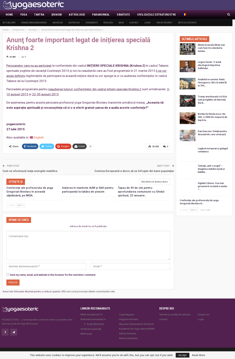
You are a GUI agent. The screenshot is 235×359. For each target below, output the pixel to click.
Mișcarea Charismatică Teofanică (136, 324)
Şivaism (56, 14)
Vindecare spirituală (90, 329)
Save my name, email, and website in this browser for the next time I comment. (53, 274)
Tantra (39, 14)
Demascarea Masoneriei (34, 22)
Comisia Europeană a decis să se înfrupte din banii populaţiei (134, 170)
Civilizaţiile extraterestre (156, 14)
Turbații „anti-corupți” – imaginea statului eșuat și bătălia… (211, 168)
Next (20, 205)
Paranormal (101, 14)
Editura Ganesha (127, 333)
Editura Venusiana (128, 338)
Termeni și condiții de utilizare (174, 314)
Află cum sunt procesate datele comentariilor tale (88, 291)
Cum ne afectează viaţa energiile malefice (30, 170)
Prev (11, 205)
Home (9, 14)
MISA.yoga (86, 333)
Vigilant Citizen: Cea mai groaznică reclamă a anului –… (212, 186)
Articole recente (187, 22)
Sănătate (123, 14)
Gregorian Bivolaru (128, 319)
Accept (182, 355)
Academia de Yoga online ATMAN (137, 328)
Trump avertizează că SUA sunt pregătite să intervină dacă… (212, 99)
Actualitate (9, 22)
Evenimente (92, 22)
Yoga (23, 14)
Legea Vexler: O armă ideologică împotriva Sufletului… (209, 65)
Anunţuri (58, 22)
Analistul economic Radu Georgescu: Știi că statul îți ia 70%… (212, 82)
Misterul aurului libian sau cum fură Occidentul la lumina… (211, 47)
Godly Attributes (95, 324)
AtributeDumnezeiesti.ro (93, 319)
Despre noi (74, 22)
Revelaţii (108, 22)
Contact (134, 22)
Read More (198, 355)
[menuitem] (185, 14)
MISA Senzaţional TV (91, 314)
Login (148, 22)
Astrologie (77, 14)
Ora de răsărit (164, 22)
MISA (121, 22)
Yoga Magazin (126, 314)
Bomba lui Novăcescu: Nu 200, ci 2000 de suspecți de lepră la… (212, 117)
